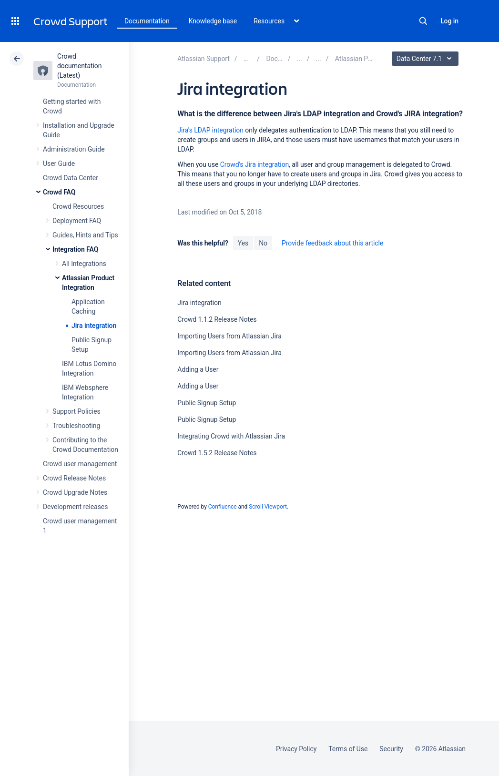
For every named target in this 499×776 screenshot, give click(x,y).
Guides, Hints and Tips (85, 235)
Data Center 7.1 (426, 58)
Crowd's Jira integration (254, 164)
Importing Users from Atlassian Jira (229, 336)
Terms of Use (347, 749)
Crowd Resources (78, 206)
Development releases (75, 507)
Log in (449, 21)
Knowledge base (213, 21)
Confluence (222, 506)
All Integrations (84, 263)
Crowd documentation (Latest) (79, 65)
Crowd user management (80, 464)
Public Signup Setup (206, 403)
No (263, 243)
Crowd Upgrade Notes (75, 492)
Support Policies (76, 411)
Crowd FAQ (59, 192)
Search (423, 21)
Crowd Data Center (70, 178)
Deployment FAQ (76, 221)
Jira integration (93, 325)
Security (391, 749)
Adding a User (197, 369)
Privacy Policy (296, 749)
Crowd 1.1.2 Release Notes (216, 319)
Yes (243, 243)
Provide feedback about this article (332, 243)
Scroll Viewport (268, 506)
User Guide (59, 163)
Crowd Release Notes (74, 478)
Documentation (147, 21)
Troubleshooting (76, 425)
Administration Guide (74, 149)
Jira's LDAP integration (210, 130)
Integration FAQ (75, 249)
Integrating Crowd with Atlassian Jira (231, 436)
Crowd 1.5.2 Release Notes (216, 453)
